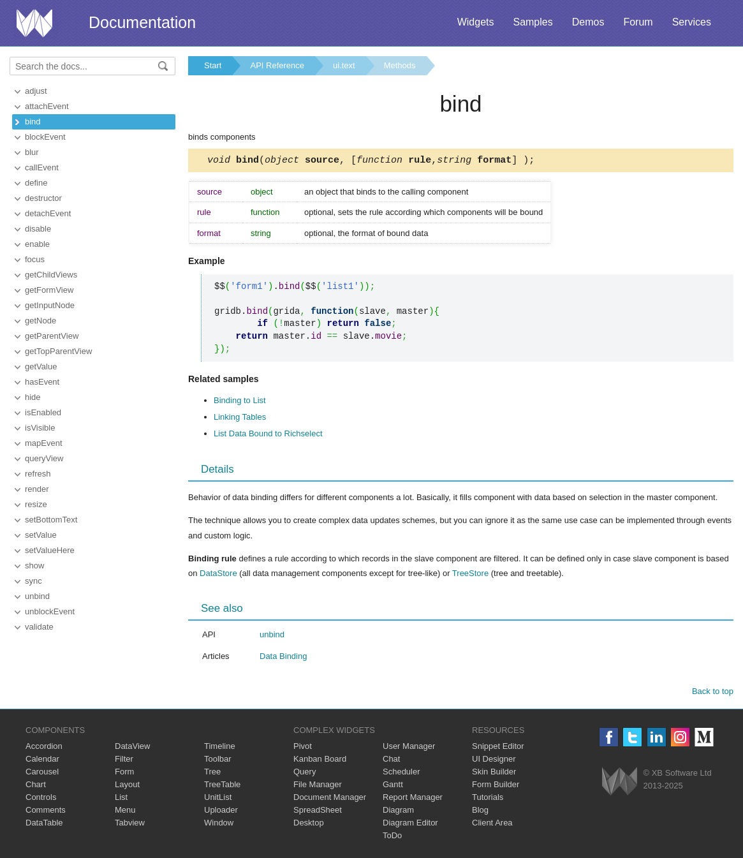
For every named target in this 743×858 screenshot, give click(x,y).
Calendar (42, 761)
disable (38, 228)
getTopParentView (58, 351)
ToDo (392, 837)
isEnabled (43, 412)
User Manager (409, 748)
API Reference (277, 65)
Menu (125, 812)
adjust (36, 91)
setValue (41, 535)
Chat (391, 761)
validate (39, 627)
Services (691, 22)
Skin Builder (494, 773)
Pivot (302, 748)
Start (212, 65)
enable (37, 244)
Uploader (221, 812)
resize (36, 504)
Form (124, 773)
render (37, 489)
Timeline (219, 748)
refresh (37, 473)
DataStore (218, 575)
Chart (36, 786)
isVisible (40, 428)
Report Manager (413, 799)
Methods (400, 65)
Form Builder (495, 786)
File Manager (317, 786)
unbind (37, 596)
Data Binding (283, 658)
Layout (127, 786)
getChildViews (51, 274)
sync (33, 581)
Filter (124, 761)
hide (33, 397)
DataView (132, 748)
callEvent (42, 167)
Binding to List (240, 402)
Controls (41, 799)
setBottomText (51, 519)
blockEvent (45, 137)
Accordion (44, 748)
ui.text (344, 65)
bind (33, 121)
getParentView (51, 336)
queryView (44, 458)
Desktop (308, 824)
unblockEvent (50, 611)
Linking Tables (240, 419)
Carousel (42, 773)
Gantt (393, 786)
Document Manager (329, 799)
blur (32, 152)
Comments (46, 812)
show (34, 565)
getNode (40, 320)
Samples (532, 22)
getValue (41, 366)
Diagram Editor (410, 824)
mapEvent (44, 443)
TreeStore (470, 575)
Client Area (492, 824)
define (36, 183)
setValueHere (50, 550)
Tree (212, 773)
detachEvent (48, 213)
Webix (619, 783)
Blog (480, 812)
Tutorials (487, 799)
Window (218, 824)
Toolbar (218, 761)
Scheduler (401, 773)
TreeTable (222, 786)
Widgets (475, 22)
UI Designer (494, 761)
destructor (43, 198)
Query (304, 773)
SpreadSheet (317, 812)
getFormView (49, 290)
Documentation (142, 22)
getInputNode (50, 305)
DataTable (44, 824)
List (121, 799)
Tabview (130, 824)
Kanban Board (319, 761)
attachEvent (47, 106)
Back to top (712, 693)
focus (35, 259)
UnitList (218, 799)
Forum (637, 22)
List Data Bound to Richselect (268, 435)
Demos (588, 22)
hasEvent (42, 382)
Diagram (398, 812)
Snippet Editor (498, 748)
